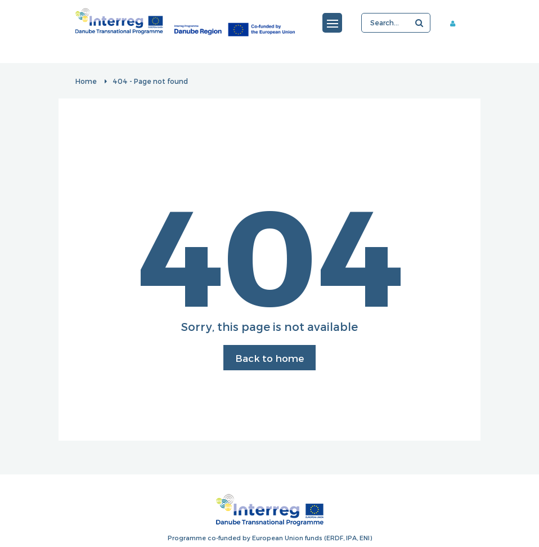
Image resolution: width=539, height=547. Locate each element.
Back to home (269, 358)
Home (86, 81)
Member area (457, 23)
